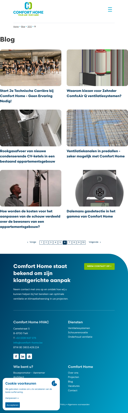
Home (16, 26)
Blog (23, 26)
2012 (30, 26)
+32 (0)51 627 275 (25, 338)
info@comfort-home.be (27, 342)
